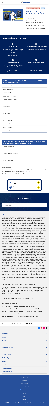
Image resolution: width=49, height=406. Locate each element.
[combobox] (24, 205)
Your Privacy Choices (24, 389)
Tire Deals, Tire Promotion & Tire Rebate (16, 323)
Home (4, 323)
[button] (24, 182)
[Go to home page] (26, 2)
